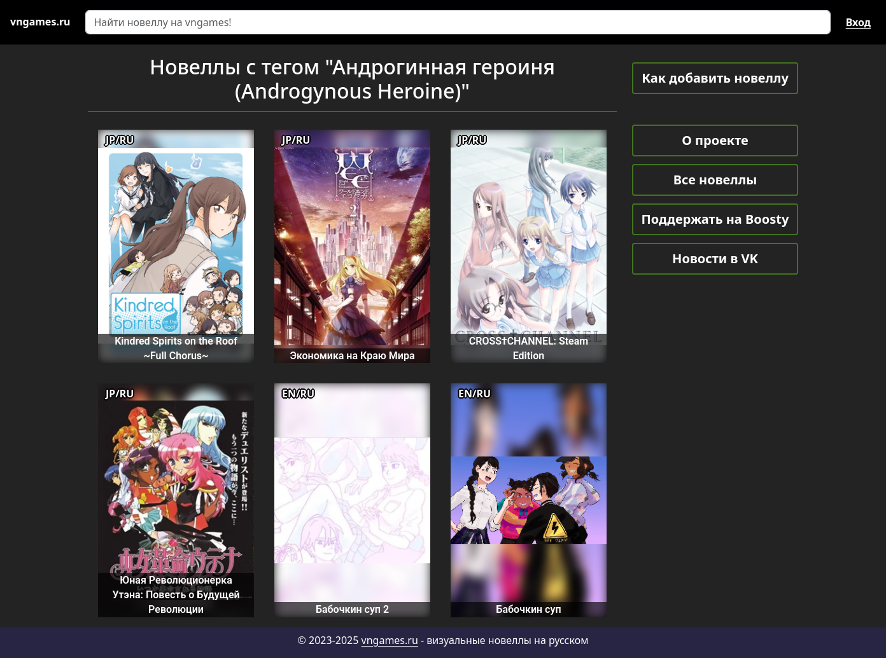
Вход (858, 22)
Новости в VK (715, 258)
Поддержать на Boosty (715, 219)
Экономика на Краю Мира (352, 356)
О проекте (715, 140)
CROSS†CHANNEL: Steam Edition (528, 348)
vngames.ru (390, 640)
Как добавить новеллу (715, 77)
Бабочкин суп (528, 609)
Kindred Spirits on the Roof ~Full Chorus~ (176, 348)
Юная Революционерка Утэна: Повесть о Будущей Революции (175, 595)
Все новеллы (715, 179)
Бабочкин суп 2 (352, 609)
